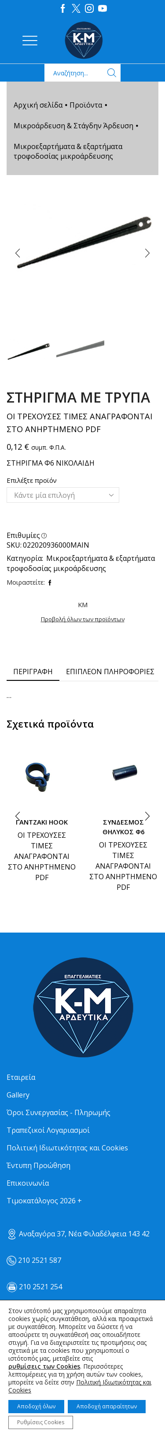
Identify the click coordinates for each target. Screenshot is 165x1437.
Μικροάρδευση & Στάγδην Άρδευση (73, 126)
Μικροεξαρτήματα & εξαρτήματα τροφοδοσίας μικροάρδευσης (68, 151)
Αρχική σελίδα (38, 105)
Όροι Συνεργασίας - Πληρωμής (58, 1112)
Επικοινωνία (28, 1183)
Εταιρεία (21, 1077)
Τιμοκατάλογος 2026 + (44, 1201)
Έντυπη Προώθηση (38, 1165)
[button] (18, 254)
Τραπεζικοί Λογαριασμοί (48, 1130)
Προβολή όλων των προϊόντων (83, 619)
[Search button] (112, 73)
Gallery (18, 1095)
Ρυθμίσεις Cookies (40, 1422)
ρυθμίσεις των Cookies (44, 1366)
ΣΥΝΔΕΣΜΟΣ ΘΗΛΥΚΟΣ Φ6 (123, 826)
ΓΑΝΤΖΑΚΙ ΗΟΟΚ (42, 821)
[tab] (33, 672)
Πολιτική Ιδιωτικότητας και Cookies (67, 1148)
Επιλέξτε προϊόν (32, 480)
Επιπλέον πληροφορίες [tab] (110, 671)
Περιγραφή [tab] (33, 671)
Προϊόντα (86, 105)
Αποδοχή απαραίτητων (107, 1406)
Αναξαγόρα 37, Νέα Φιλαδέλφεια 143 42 (78, 1234)
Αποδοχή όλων (36, 1406)
